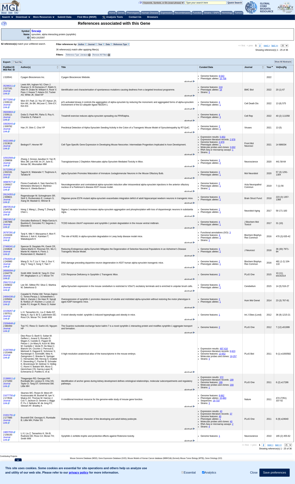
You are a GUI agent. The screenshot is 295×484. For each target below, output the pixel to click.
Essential (188, 472)
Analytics (209, 472)
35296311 (8, 86)
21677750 (8, 395)
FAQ (16, 12)
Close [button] (254, 472)
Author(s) (26, 67)
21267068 (8, 350)
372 (221, 377)
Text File (17, 62)
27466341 (8, 246)
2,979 (221, 142)
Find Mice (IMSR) (86, 17)
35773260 (8, 99)
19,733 (216, 400)
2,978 (232, 139)
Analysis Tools (112, 17)
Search (6, 17)
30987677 (8, 182)
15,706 (222, 78)
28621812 (8, 219)
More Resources (42, 17)
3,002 (232, 147)
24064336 (8, 296)
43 (221, 411)
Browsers (152, 17)
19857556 (8, 432)
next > (267, 45)
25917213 (8, 282)
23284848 (8, 323)
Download (21, 17)
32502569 (8, 158)
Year (101, 44)
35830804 (8, 112)
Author (82, 44)
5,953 (222, 137)
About (4, 12)
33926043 (8, 124)
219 (220, 87)
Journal (92, 44)
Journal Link (6, 92)
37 (231, 414)
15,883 (222, 398)
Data (109, 44)
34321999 (8, 141)
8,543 (221, 76)
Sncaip (36, 31)
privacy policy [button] (79, 472)
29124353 (8, 194)
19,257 (233, 356)
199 (231, 380)
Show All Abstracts (283, 62)
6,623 (232, 351)
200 (232, 385)
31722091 (8, 169)
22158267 (8, 311)
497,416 (224, 348)
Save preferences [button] (274, 472)
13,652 (222, 354)
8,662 (221, 395)
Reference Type (121, 44)
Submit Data (65, 17)
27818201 (8, 259)
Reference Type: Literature (77, 55)
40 (220, 416)
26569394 (8, 270)
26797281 (8, 232)
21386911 (8, 378)
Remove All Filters (100, 55)
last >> (275, 45)
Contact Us (135, 17)
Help (10, 12)
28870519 (8, 207)
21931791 (8, 415)
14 (220, 89)
